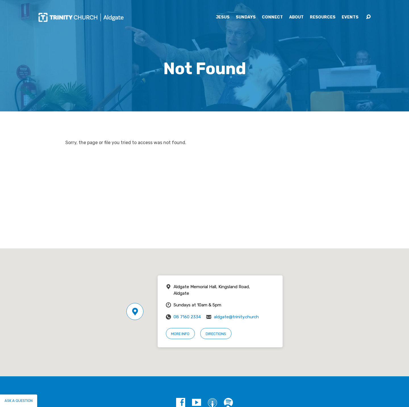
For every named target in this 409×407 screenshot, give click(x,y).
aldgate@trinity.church (236, 316)
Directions (216, 334)
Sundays (246, 17)
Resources (322, 17)
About (296, 17)
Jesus (222, 17)
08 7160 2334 (187, 316)
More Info (180, 334)
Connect (272, 17)
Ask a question (19, 400)
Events (350, 17)
